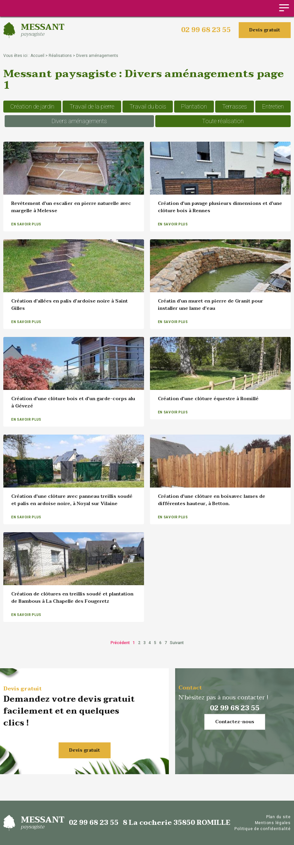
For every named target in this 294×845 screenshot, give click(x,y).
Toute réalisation (223, 120)
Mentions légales (273, 823)
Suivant (177, 642)
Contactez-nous (234, 722)
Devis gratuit (264, 30)
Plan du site (278, 817)
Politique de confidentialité (262, 828)
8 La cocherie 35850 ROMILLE (176, 822)
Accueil (37, 55)
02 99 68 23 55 (206, 30)
